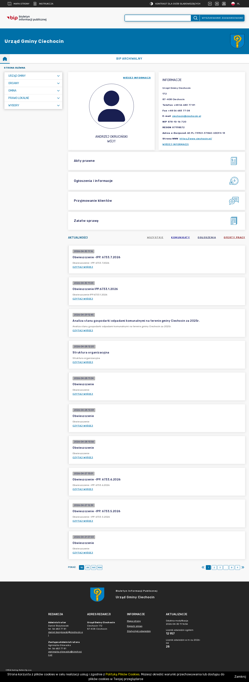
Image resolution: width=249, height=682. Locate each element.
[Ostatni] (242, 567)
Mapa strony (18, 3)
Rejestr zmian (134, 626)
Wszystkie (155, 237)
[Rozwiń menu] (58, 76)
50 (93, 567)
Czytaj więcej (83, 267)
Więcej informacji (175, 144)
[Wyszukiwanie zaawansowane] (158, 18)
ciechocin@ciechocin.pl (186, 116)
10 (81, 567)
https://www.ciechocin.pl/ (196, 138)
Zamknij (240, 676)
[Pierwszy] (203, 567)
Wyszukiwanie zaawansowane (222, 18)
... (226, 567)
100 (100, 567)
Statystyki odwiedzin (139, 631)
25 (87, 567)
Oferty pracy (234, 237)
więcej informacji (137, 77)
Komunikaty (180, 237)
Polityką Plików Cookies (122, 674)
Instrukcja (43, 3)
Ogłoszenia (207, 237)
